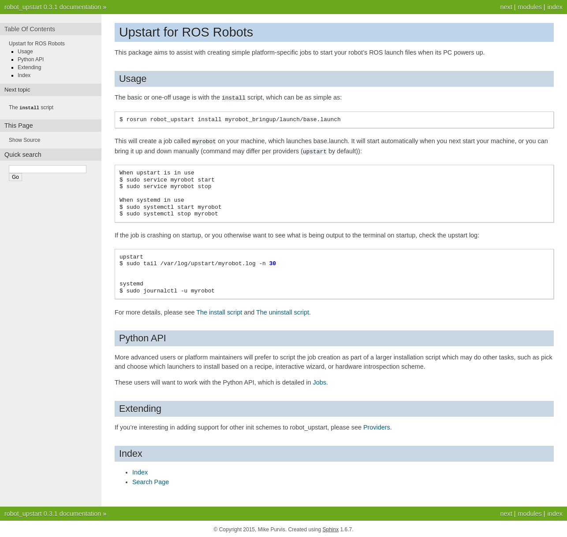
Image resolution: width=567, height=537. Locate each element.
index (555, 7)
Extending (29, 67)
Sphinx (330, 528)
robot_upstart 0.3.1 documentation (52, 7)
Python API (31, 59)
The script (31, 107)
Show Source (24, 140)
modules (529, 7)
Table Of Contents (29, 29)
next (506, 7)
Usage (25, 51)
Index (24, 75)
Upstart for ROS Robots (37, 44)
